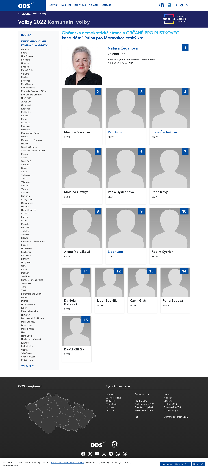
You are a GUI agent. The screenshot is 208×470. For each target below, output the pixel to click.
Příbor (24, 269)
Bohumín (25, 196)
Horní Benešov (28, 304)
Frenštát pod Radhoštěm (33, 241)
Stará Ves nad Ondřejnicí (33, 150)
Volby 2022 (26, 14)
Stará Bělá (26, 161)
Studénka (25, 276)
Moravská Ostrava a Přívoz (34, 91)
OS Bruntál (110, 394)
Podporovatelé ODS (144, 404)
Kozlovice (25, 109)
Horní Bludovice (28, 210)
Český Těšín (27, 199)
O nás (167, 394)
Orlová (24, 220)
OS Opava (110, 407)
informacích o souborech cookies (67, 462)
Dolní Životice (27, 329)
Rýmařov (25, 315)
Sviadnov (25, 165)
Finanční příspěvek (144, 407)
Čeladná (25, 74)
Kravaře (25, 343)
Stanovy (168, 400)
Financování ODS (172, 407)
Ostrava (25, 49)
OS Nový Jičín (111, 404)
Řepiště (24, 144)
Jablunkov (26, 102)
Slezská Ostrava (29, 147)
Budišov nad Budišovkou (32, 318)
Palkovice (25, 130)
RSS (136, 416)
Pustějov (25, 273)
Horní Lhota (26, 336)
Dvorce (24, 301)
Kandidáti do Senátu (33, 41)
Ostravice (25, 123)
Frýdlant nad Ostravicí (31, 95)
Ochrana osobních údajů (176, 416)
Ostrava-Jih (26, 105)
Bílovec (24, 238)
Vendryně (25, 185)
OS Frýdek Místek (113, 398)
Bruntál (24, 297)
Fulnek (24, 245)
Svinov (24, 168)
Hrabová (25, 63)
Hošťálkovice (27, 56)
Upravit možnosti (182, 464)
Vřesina (24, 189)
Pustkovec (26, 126)
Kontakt (106, 5)
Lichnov (25, 259)
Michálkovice (27, 84)
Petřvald (25, 224)
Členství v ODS (142, 394)
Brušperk (25, 60)
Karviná (24, 217)
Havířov (25, 206)
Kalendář (80, 5)
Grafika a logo (171, 410)
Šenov (24, 172)
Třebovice (26, 175)
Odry (23, 266)
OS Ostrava (110, 410)
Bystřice (25, 67)
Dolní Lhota (26, 325)
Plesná (24, 154)
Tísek (23, 290)
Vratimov (25, 192)
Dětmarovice (27, 203)
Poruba (24, 119)
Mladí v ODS (141, 400)
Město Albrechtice (29, 311)
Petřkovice (26, 112)
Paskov (24, 137)
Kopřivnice (26, 255)
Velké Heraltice (28, 357)
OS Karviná (110, 401)
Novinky (53, 5)
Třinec (24, 178)
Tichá (23, 287)
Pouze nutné (166, 464)
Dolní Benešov (28, 322)
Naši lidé (66, 5)
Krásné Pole (27, 70)
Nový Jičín (26, 262)
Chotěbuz (25, 213)
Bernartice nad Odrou (31, 294)
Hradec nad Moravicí (31, 339)
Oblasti (93, 5)
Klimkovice (26, 252)
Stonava (25, 234)
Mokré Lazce (27, 360)
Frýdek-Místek (28, 88)
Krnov (24, 308)
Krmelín (25, 116)
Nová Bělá (26, 98)
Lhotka (24, 77)
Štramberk (26, 283)
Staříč (24, 157)
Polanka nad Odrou (30, 133)
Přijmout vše (198, 464)
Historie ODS (170, 404)
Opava (24, 350)
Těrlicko (25, 231)
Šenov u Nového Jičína (32, 280)
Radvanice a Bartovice (31, 140)
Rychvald (25, 227)
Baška (24, 53)
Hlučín (24, 332)
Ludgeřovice (27, 346)
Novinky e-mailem (144, 410)
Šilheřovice (26, 353)
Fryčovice (25, 81)
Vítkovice (25, 182)
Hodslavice (26, 248)
